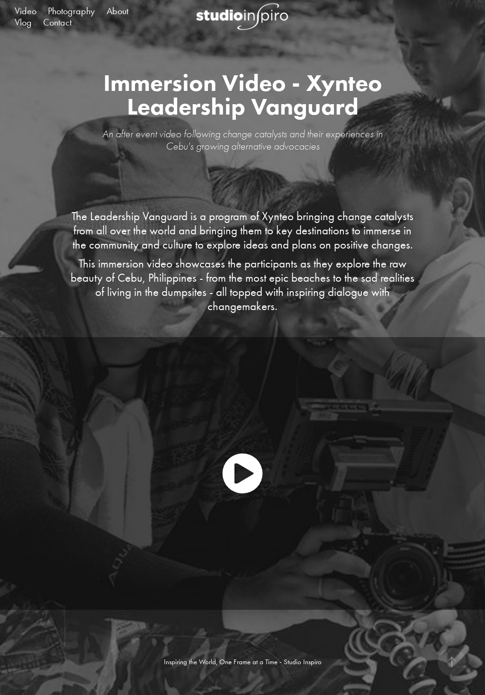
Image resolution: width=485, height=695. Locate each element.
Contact (57, 22)
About (117, 11)
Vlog (23, 22)
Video (25, 11)
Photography (71, 11)
